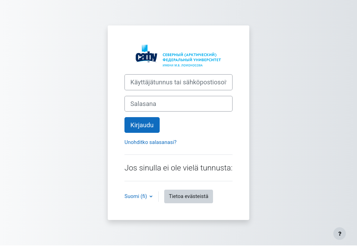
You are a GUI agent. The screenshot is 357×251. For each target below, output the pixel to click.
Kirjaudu (141, 125)
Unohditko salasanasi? (150, 142)
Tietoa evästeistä (188, 196)
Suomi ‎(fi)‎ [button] (136, 196)
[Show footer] (339, 233)
